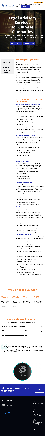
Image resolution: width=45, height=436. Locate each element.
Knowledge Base (25, 6)
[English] (38, 2)
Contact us (39, 390)
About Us (18, 6)
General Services (36, 4)
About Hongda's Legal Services (7, 61)
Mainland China (19, 4)
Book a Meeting (15, 43)
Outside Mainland (28, 4)
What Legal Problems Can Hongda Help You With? (7, 69)
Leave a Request (29, 43)
